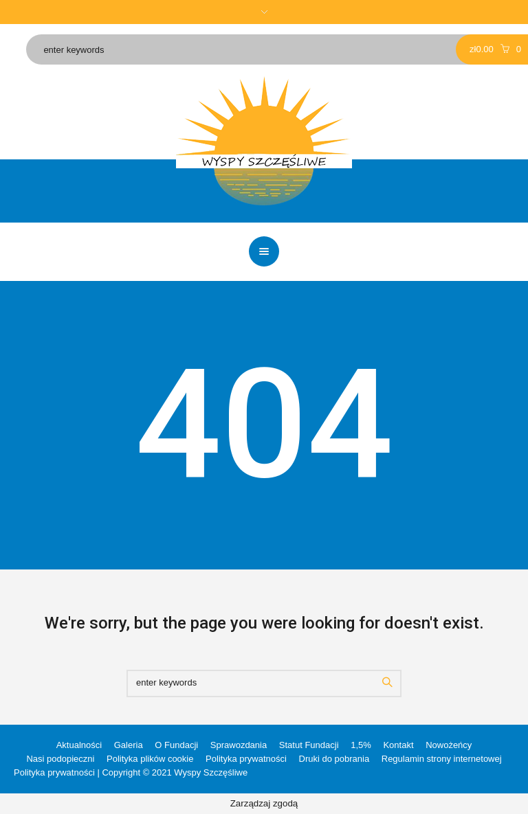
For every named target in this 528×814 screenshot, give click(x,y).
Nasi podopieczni (60, 758)
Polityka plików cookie (150, 758)
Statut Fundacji (309, 744)
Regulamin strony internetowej (442, 758)
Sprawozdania (238, 744)
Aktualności (79, 744)
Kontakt (398, 744)
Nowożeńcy (449, 744)
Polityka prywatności (246, 758)
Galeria (128, 744)
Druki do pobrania (334, 758)
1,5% (361, 744)
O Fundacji (176, 744)
